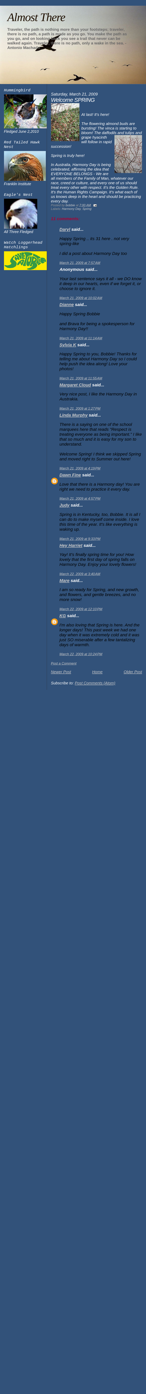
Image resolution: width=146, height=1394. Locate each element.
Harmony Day (71, 208)
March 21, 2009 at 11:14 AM (81, 338)
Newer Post (61, 672)
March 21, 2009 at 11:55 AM (81, 378)
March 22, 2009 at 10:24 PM (81, 654)
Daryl (65, 229)
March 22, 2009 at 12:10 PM (81, 609)
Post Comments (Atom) (95, 683)
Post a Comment (64, 663)
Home (97, 672)
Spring (87, 208)
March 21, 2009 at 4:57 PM (80, 499)
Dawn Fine (70, 475)
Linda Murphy (74, 415)
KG (63, 615)
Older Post (133, 672)
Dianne (67, 304)
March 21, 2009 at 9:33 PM (80, 539)
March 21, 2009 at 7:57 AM (80, 263)
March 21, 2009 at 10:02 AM (81, 298)
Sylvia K (68, 344)
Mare (65, 580)
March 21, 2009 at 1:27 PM (80, 408)
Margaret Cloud (75, 385)
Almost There (36, 17)
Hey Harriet (71, 545)
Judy (65, 505)
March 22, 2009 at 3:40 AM (80, 574)
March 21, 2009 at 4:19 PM (80, 468)
